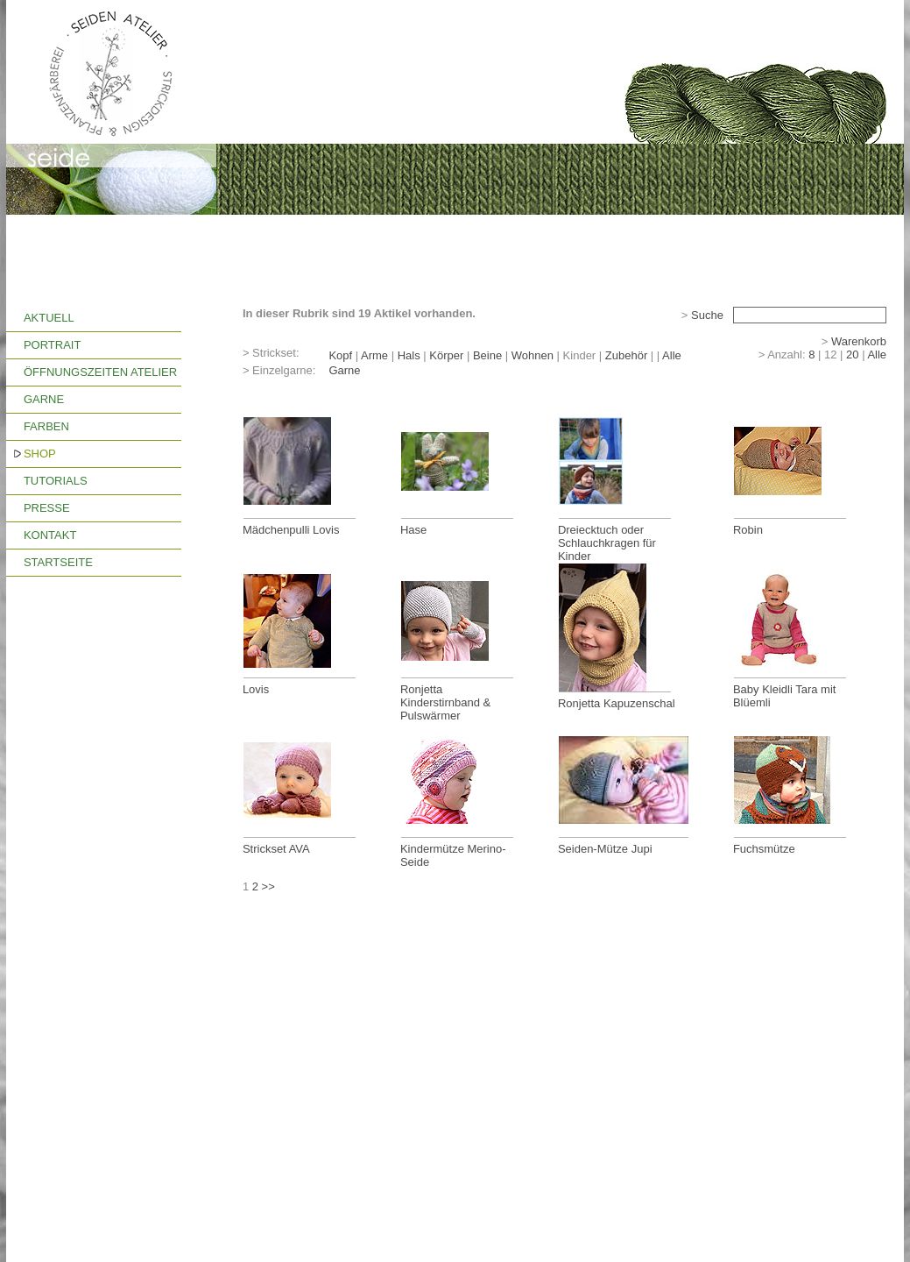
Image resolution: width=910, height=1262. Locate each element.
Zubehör (626, 355)
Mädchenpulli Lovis (291, 529)
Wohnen (532, 355)
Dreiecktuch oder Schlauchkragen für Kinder (607, 543)
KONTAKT (50, 535)
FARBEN (46, 426)
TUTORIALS (56, 480)
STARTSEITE (58, 562)
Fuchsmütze (764, 848)
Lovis (256, 689)
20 (852, 354)
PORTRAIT (52, 344)
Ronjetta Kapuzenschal (616, 703)
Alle (671, 355)
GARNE (44, 399)
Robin (748, 529)
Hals (409, 355)
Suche (707, 315)
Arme (374, 355)
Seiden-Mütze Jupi (605, 848)
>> (268, 886)
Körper (446, 355)
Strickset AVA (276, 848)
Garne (344, 370)
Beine (487, 355)
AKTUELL (49, 317)
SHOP (40, 453)
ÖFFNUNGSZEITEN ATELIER (100, 372)
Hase (413, 529)
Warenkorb (858, 341)
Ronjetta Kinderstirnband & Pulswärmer (445, 702)
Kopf (340, 355)
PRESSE (47, 507)
